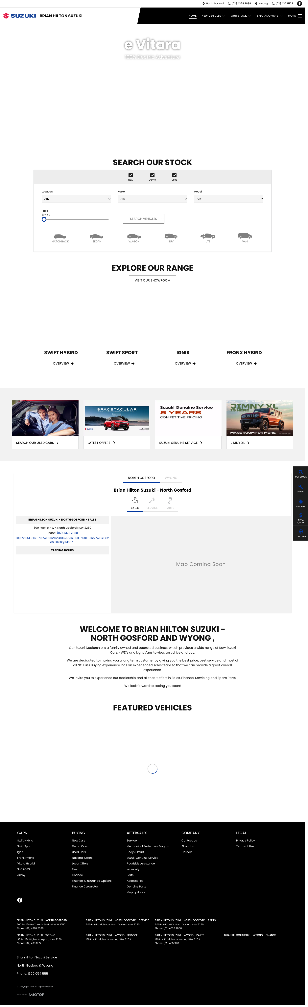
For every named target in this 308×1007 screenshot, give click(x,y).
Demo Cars (79, 846)
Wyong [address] (171, 478)
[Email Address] (62, 540)
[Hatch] (60, 238)
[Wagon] (134, 238)
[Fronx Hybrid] (244, 335)
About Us (187, 846)
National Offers (82, 858)
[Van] (244, 238)
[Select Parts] (170, 504)
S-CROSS (23, 869)
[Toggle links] (30, 994)
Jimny (21, 875)
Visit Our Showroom (152, 280)
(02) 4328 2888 (67, 533)
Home (193, 16)
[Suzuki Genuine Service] (188, 425)
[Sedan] (97, 238)
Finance (77, 875)
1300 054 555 (38, 973)
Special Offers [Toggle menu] (270, 16)
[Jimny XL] (259, 425)
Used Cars (79, 852)
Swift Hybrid (25, 840)
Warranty (133, 869)
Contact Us (189, 840)
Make (152, 196)
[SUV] (171, 238)
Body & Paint (135, 852)
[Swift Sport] (122, 335)
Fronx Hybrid (25, 858)
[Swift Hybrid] (61, 335)
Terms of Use (245, 846)
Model (228, 196)
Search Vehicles (143, 218)
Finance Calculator (85, 886)
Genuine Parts (136, 886)
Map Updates (136, 892)
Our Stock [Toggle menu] (241, 16)
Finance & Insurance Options (91, 881)
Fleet (75, 869)
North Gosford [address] (141, 478)
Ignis (20, 852)
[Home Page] (19, 16)
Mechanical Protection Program (148, 846)
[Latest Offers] (116, 425)
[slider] (44, 219)
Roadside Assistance (141, 863)
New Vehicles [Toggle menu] (213, 16)
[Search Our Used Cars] (45, 425)
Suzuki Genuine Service (142, 858)
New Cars (78, 840)
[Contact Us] (213, 3)
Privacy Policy (245, 840)
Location (76, 196)
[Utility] (207, 238)
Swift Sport (24, 846)
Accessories (135, 881)
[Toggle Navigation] (295, 16)
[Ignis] (183, 335)
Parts (130, 875)
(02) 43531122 (33, 943)
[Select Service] (152, 504)
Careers (186, 852)
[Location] (135, 504)
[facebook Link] (299, 3)
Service (132, 840)
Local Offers (80, 863)
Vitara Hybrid (26, 863)
